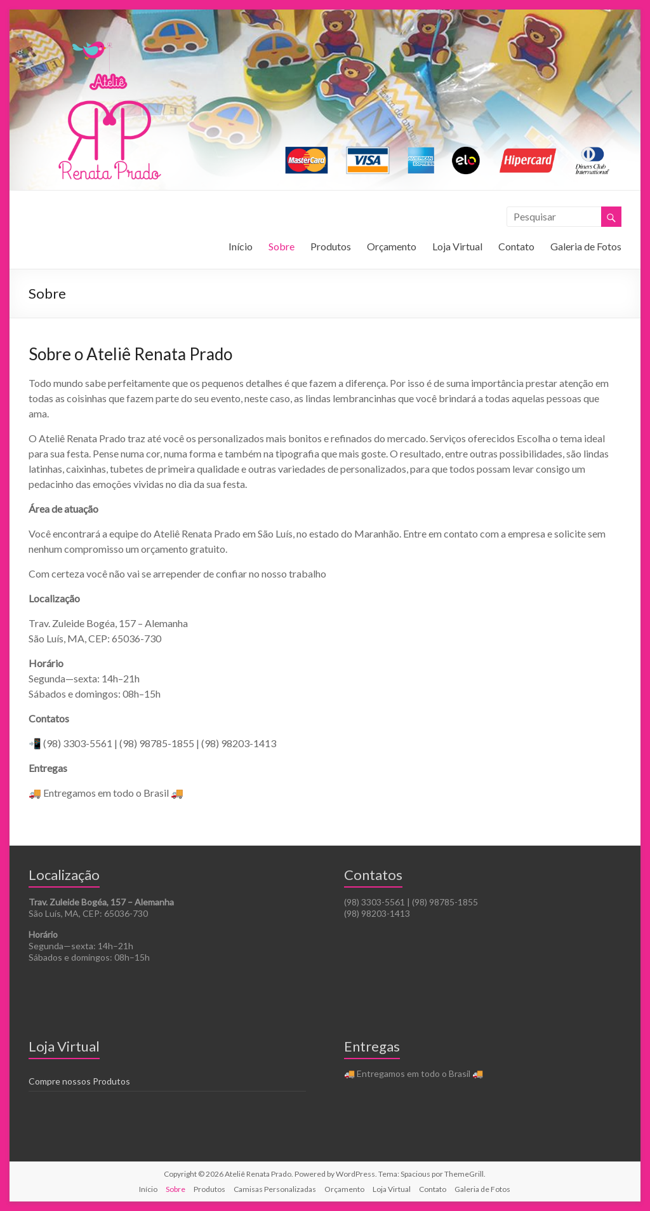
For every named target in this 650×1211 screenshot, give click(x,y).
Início (241, 246)
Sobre (282, 246)
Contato (516, 246)
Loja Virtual (457, 246)
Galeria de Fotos (585, 246)
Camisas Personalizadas (275, 1189)
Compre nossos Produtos (79, 1081)
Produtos (330, 246)
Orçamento (391, 246)
